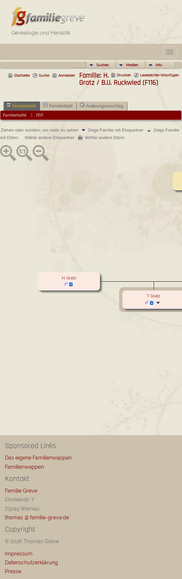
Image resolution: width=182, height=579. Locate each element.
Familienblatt (58, 105)
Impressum (19, 554)
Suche (44, 75)
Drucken (124, 75)
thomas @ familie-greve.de (37, 517)
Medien (132, 65)
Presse (13, 571)
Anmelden (66, 75)
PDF (40, 115)
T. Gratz (153, 296)
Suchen (102, 65)
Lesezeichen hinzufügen (159, 75)
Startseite (22, 75)
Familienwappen (24, 467)
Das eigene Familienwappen (38, 458)
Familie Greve (21, 491)
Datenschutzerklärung (31, 562)
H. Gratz (69, 278)
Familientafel (21, 105)
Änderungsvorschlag (101, 105)
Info (159, 65)
